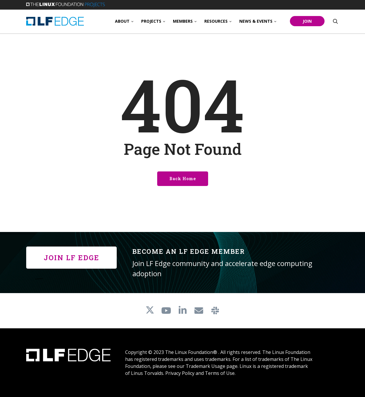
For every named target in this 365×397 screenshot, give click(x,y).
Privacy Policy (179, 373)
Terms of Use (220, 373)
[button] (71, 258)
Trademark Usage (205, 366)
